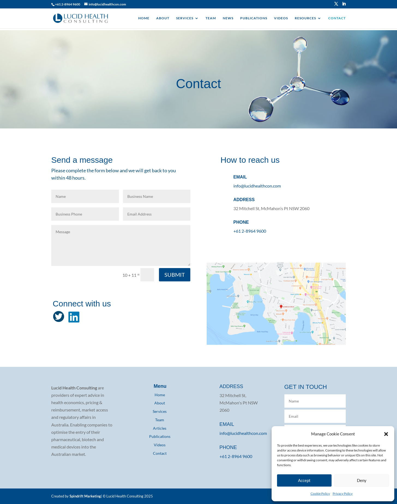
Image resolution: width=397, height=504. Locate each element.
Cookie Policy (320, 493)
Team (159, 419)
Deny (361, 480)
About (159, 403)
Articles (159, 428)
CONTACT (337, 18)
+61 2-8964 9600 (67, 4)
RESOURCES (305, 18)
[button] (386, 434)
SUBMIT (174, 274)
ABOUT (162, 18)
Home (160, 394)
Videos (160, 444)
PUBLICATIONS (253, 18)
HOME (143, 18)
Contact (160, 453)
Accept (304, 480)
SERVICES (184, 18)
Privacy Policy (343, 493)
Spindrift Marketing (85, 496)
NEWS (228, 18)
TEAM (211, 18)
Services (160, 411)
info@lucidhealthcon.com (257, 185)
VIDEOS (281, 18)
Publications (159, 436)
